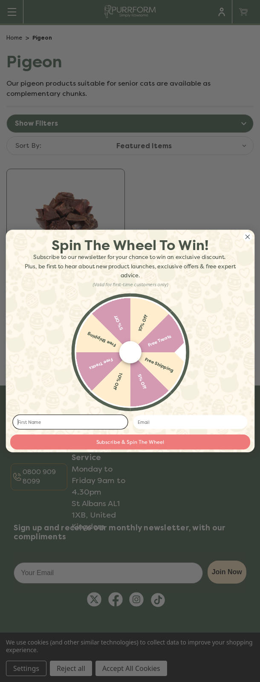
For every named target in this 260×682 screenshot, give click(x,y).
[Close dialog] (247, 237)
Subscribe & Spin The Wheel (130, 442)
